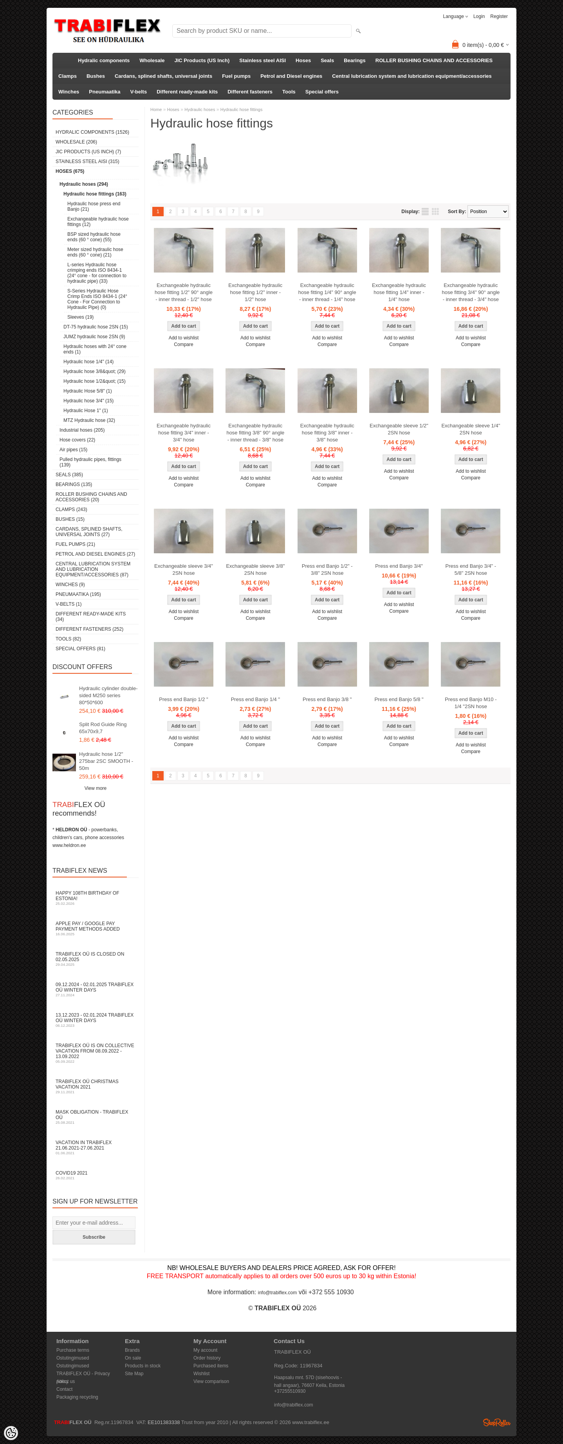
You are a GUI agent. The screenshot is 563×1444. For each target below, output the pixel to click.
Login (479, 16)
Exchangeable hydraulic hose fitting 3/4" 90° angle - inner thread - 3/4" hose (471, 292)
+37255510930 (289, 1391)
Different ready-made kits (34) (91, 616)
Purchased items (210, 1366)
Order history (206, 1358)
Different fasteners (249, 92)
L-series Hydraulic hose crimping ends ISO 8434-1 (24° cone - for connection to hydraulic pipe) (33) (96, 273)
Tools (289, 92)
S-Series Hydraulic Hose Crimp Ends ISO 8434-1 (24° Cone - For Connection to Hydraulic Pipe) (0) (97, 299)
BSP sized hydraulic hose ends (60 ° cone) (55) (94, 236)
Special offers (322, 92)
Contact (64, 1389)
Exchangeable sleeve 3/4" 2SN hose (183, 569)
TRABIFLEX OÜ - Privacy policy (83, 1374)
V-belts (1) (68, 604)
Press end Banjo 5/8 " (398, 699)
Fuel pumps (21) (75, 544)
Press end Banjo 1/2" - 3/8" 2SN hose (327, 569)
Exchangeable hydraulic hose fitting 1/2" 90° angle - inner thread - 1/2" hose (184, 292)
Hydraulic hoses (199, 109)
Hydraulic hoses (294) (84, 184)
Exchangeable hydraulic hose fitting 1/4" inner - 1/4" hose (399, 292)
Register (499, 16)
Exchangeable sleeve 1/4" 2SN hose (470, 429)
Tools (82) (68, 639)
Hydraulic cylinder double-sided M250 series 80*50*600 (108, 695)
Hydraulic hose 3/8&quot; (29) (94, 371)
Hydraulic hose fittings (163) (94, 194)
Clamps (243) (71, 509)
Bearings (355, 60)
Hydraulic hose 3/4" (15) (88, 401)
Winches (68, 92)
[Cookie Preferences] (11, 1433)
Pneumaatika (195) (78, 594)
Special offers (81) (80, 648)
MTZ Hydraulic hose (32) (89, 420)
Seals (327, 60)
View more (95, 788)
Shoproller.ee (497, 1422)
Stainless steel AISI (262, 60)
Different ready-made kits (187, 92)
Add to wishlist (184, 338)
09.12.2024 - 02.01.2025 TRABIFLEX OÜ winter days (95, 989)
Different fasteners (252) (89, 629)
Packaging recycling (77, 1397)
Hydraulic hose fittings (241, 109)
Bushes (96, 76)
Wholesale (151, 60)
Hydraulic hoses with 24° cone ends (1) (94, 349)
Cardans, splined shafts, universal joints (163, 76)
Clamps (67, 76)
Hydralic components (104, 60)
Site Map (134, 1373)
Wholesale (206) (76, 142)
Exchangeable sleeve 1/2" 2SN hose (399, 429)
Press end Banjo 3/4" (399, 566)
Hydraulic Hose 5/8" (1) (87, 391)
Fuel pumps (236, 76)
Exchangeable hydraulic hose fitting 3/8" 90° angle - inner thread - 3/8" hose (255, 433)
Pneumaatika (104, 92)
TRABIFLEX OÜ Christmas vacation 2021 (95, 1086)
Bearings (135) (74, 484)
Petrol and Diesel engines (291, 76)
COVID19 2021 (95, 1175)
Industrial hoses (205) (82, 430)
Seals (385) (69, 474)
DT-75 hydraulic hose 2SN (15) (95, 327)
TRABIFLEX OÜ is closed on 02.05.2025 (95, 959)
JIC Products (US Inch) (202, 60)
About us (65, 1381)
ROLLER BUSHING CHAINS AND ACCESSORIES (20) (91, 496)
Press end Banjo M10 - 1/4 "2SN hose (470, 702)
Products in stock (143, 1366)
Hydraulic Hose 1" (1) (85, 410)
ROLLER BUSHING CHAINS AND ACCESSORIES (434, 60)
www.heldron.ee (69, 845)
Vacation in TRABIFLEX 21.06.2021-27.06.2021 (95, 1147)
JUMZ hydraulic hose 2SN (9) (94, 336)
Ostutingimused (72, 1358)
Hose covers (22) (77, 440)
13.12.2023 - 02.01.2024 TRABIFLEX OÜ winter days (95, 1020)
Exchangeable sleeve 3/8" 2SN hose (255, 569)
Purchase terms (72, 1350)
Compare (183, 344)
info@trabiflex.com (277, 1292)
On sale (133, 1358)
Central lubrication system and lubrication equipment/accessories (411, 76)
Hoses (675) (70, 171)
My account (205, 1350)
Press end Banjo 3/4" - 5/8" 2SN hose (471, 569)
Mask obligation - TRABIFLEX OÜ (95, 1117)
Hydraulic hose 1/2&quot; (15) (94, 381)
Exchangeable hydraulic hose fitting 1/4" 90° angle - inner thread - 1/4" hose (327, 292)
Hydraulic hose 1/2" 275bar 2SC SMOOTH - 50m (106, 761)
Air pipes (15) (73, 449)
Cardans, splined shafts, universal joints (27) (89, 531)
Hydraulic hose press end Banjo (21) (93, 206)
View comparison (211, 1381)
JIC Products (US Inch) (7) (88, 151)
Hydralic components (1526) (92, 132)
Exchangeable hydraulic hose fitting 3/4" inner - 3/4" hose (184, 433)
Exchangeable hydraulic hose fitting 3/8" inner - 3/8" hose (327, 433)
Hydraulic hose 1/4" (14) (88, 361)
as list (425, 211)
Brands (132, 1350)
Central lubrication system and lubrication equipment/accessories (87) (93, 569)
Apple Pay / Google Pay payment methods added (95, 928)
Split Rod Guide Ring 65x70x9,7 (102, 727)
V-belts (138, 92)
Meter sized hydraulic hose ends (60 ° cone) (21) (95, 252)
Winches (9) (70, 584)
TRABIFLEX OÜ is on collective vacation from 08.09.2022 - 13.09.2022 (95, 1053)
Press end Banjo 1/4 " (255, 699)
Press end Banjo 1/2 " (183, 699)
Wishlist (201, 1373)
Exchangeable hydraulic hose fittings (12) (98, 221)
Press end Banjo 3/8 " (327, 699)
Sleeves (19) (80, 317)
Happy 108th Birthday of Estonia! (95, 898)
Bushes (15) (70, 519)
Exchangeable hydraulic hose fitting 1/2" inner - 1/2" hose (255, 292)
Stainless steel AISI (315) (87, 161)
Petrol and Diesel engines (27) (95, 554)
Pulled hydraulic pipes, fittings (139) (90, 462)
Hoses (303, 60)
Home (156, 109)
